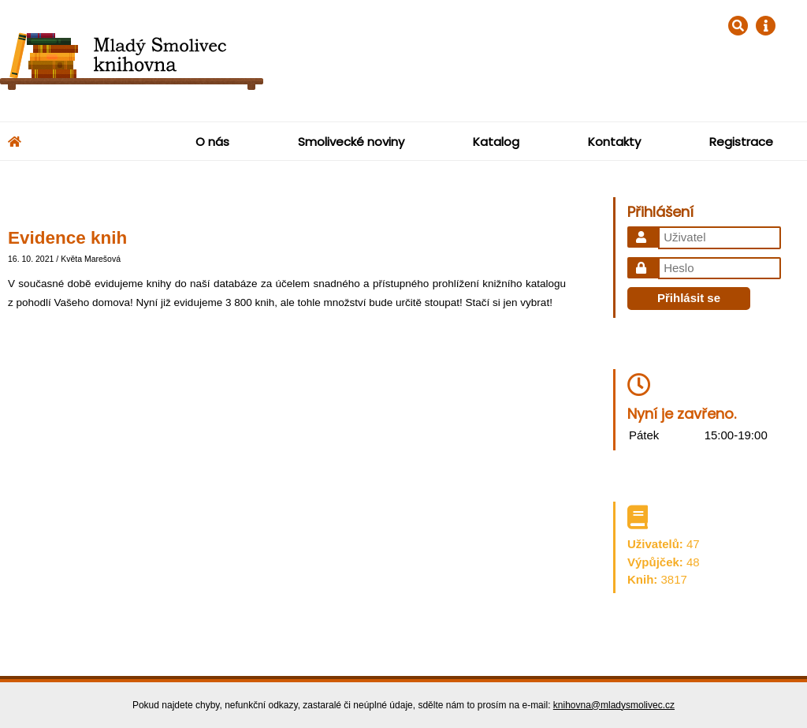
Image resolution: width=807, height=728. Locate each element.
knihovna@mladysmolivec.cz (614, 705)
